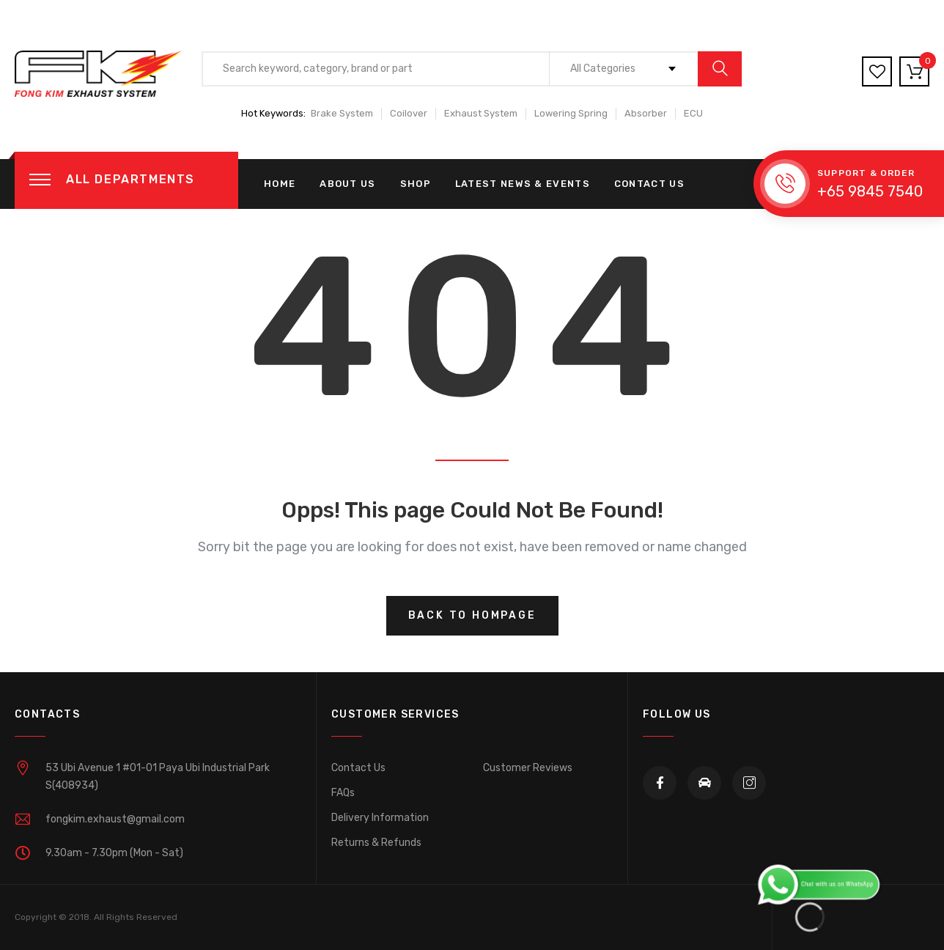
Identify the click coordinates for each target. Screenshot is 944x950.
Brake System (342, 113)
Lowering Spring (571, 113)
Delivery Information (380, 817)
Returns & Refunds (376, 842)
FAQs (343, 793)
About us (347, 183)
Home (279, 183)
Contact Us (649, 183)
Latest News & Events (522, 183)
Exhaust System (480, 113)
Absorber (645, 113)
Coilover (408, 113)
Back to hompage (472, 615)
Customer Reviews (527, 768)
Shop (415, 183)
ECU (693, 113)
